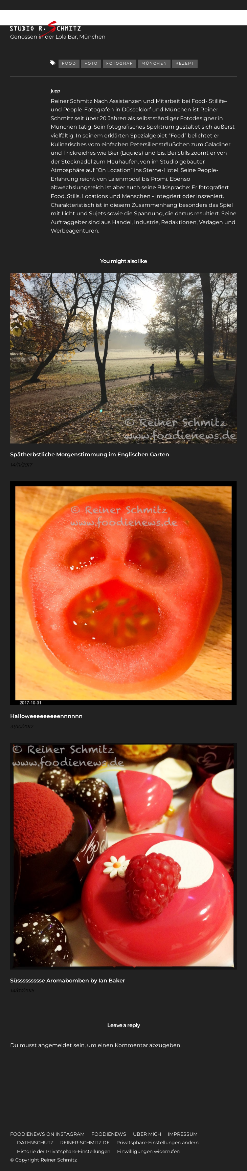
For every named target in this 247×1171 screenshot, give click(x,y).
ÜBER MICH (147, 1134)
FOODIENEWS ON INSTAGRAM (47, 1134)
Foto (91, 63)
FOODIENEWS (108, 1134)
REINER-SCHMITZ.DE (85, 1143)
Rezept (185, 63)
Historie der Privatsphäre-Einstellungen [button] (63, 1151)
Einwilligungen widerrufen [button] (148, 1151)
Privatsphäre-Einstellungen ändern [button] (157, 1143)
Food (69, 63)
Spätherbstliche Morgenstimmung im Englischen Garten (89, 454)
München (154, 63)
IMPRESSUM (183, 1134)
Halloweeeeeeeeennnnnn (46, 716)
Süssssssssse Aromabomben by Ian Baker (67, 980)
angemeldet (55, 1045)
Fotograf (119, 63)
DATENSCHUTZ (35, 1143)
